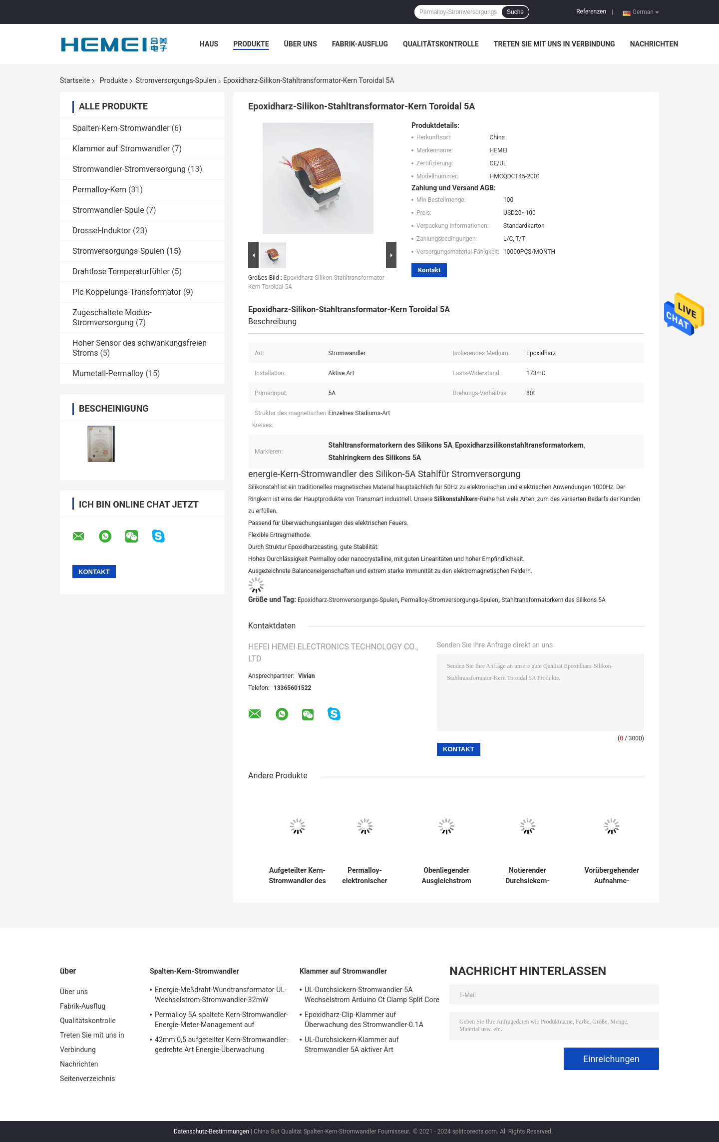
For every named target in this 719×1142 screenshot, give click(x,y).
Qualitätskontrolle (441, 44)
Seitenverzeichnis (87, 1079)
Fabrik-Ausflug (360, 44)
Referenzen (591, 11)
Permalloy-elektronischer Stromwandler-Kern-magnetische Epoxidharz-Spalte (364, 875)
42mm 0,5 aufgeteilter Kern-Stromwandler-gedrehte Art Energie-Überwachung (221, 1045)
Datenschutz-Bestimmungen (211, 1131)
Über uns (300, 44)
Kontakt (429, 270)
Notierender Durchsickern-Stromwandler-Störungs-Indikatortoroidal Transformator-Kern (527, 875)
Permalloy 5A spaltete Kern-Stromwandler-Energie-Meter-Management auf (221, 1020)
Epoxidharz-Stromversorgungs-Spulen (348, 599)
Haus (209, 44)
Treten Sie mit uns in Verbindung (554, 44)
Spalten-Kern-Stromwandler (121, 128)
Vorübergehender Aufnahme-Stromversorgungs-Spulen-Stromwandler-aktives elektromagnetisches (612, 875)
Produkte (251, 44)
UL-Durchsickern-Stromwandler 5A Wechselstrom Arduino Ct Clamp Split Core (372, 995)
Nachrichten (654, 44)
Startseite (75, 80)
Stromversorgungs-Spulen (176, 80)
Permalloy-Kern (99, 189)
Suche (515, 11)
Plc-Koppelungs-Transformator (126, 292)
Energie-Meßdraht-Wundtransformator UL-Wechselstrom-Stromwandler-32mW (221, 995)
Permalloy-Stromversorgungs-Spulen (449, 599)
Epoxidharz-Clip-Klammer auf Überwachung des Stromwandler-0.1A (364, 1020)
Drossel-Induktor (101, 230)
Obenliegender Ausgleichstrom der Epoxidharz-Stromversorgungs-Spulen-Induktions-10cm (446, 875)
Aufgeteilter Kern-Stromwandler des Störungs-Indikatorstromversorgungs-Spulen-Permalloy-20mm (297, 875)
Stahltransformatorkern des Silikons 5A (553, 599)
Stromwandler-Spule (108, 210)
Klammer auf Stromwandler (121, 148)
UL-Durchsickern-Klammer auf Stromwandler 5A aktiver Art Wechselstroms (352, 1046)
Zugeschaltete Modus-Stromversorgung (112, 317)
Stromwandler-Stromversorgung (129, 169)
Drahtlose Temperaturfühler (121, 271)
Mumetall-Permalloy (107, 373)
